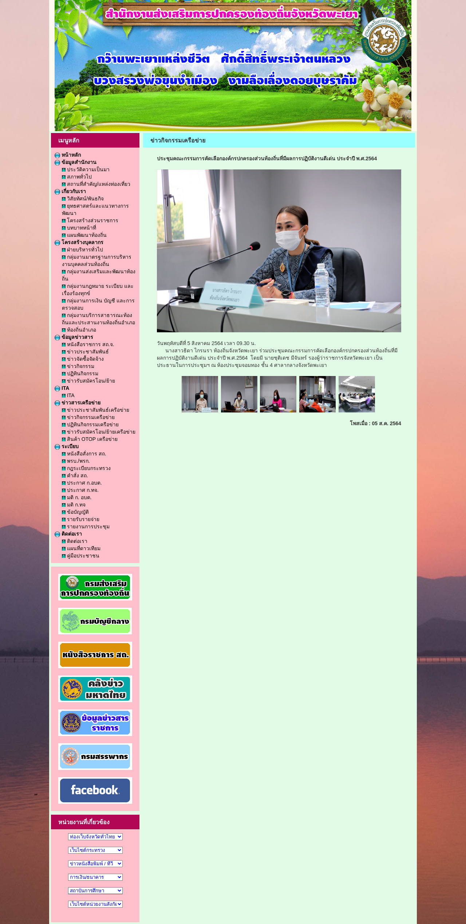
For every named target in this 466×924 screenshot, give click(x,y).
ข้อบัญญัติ (75, 512)
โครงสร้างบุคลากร (79, 242)
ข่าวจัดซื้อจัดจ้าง (83, 359)
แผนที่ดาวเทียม (81, 548)
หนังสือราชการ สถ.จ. (88, 344)
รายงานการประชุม (86, 526)
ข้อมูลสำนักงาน (75, 162)
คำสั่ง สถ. (75, 475)
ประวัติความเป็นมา (86, 169)
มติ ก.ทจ (74, 505)
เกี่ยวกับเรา (70, 191)
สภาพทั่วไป (77, 177)
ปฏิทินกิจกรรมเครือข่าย (90, 424)
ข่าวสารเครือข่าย (77, 403)
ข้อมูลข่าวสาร (74, 337)
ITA (62, 388)
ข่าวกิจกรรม (78, 366)
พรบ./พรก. (76, 461)
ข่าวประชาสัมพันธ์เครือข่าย (95, 410)
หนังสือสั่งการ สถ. (84, 454)
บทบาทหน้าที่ (79, 228)
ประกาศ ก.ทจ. (80, 490)
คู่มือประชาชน (80, 556)
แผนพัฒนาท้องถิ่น (84, 235)
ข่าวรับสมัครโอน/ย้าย (88, 381)
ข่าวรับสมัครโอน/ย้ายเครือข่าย (98, 432)
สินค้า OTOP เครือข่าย (90, 439)
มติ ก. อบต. (76, 497)
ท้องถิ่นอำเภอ (79, 330)
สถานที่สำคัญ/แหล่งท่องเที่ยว (96, 184)
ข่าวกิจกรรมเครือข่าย (88, 417)
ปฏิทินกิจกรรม (80, 373)
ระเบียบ (67, 446)
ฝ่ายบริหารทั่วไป (82, 249)
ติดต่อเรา (68, 534)
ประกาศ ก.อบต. (82, 483)
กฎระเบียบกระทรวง (86, 468)
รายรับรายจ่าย (80, 519)
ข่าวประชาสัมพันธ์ (85, 352)
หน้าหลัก (68, 155)
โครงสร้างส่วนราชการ (90, 220)
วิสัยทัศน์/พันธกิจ (83, 198)
